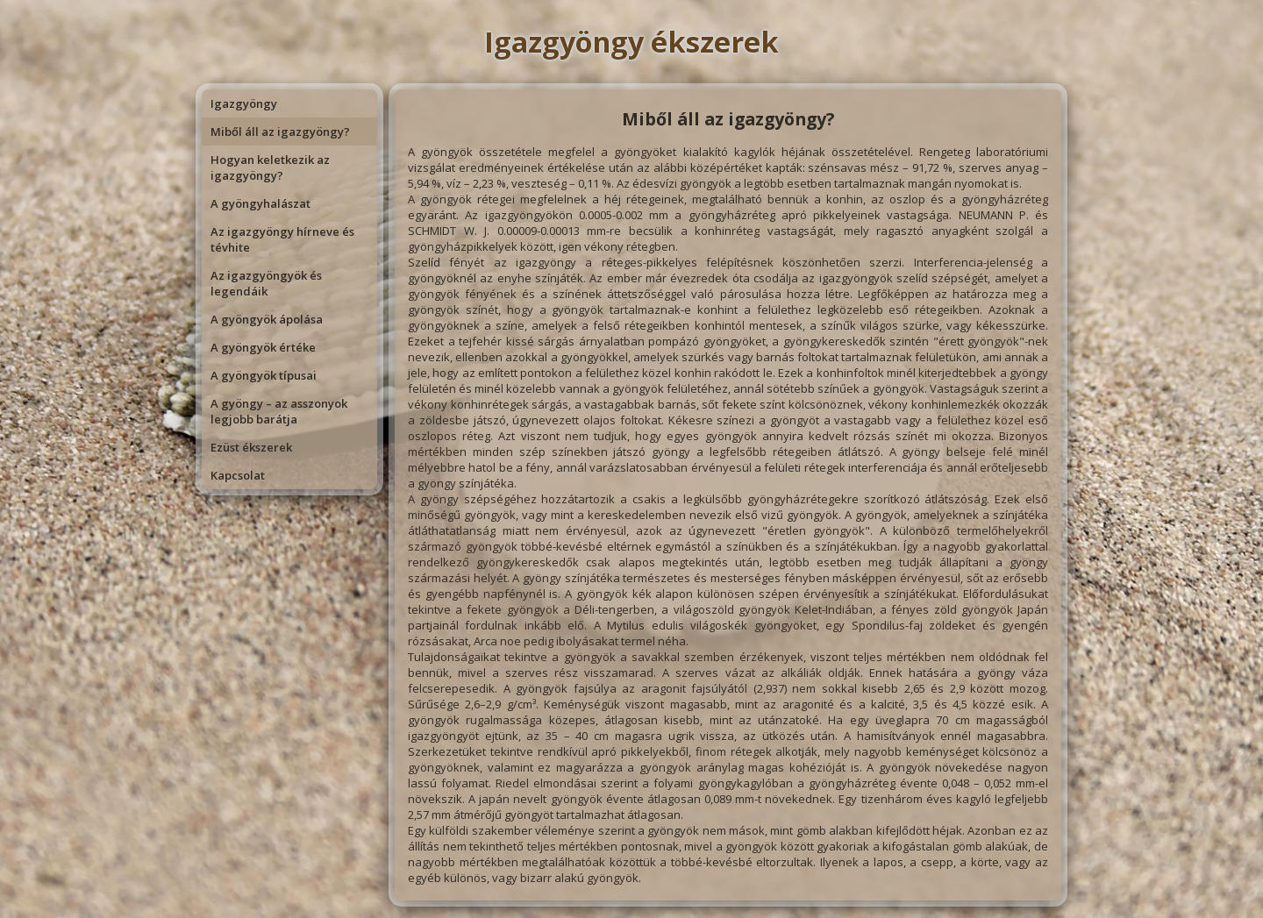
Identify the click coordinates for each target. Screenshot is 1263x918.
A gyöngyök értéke (263, 347)
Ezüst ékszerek (251, 447)
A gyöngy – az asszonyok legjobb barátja (278, 411)
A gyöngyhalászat (260, 203)
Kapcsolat (237, 475)
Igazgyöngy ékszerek (631, 41)
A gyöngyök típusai (263, 375)
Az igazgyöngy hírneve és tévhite (282, 239)
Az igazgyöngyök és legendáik (266, 283)
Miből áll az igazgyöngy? (280, 131)
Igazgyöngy (243, 103)
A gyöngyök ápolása (266, 319)
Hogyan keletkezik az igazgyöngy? (270, 167)
